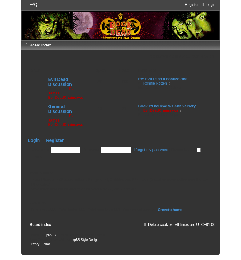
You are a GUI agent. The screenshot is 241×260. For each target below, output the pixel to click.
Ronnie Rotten (155, 83)
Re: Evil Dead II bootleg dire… (164, 79)
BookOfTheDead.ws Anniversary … (169, 106)
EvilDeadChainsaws (65, 97)
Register (55, 140)
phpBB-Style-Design (84, 240)
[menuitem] (30, 4)
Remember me (186, 150)
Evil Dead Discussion (60, 82)
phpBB (51, 235)
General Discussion (60, 109)
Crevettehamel (170, 210)
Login (34, 140)
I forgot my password (151, 150)
